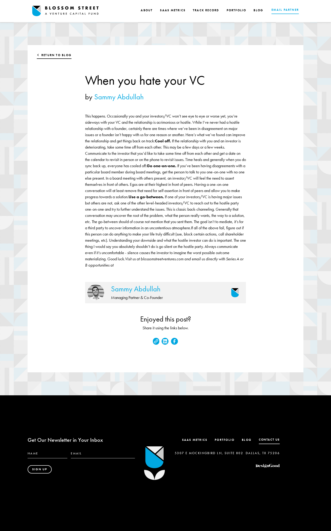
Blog (246, 440)
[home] (65, 11)
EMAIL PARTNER (285, 10)
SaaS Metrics (195, 440)
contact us (269, 440)
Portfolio (224, 440)
